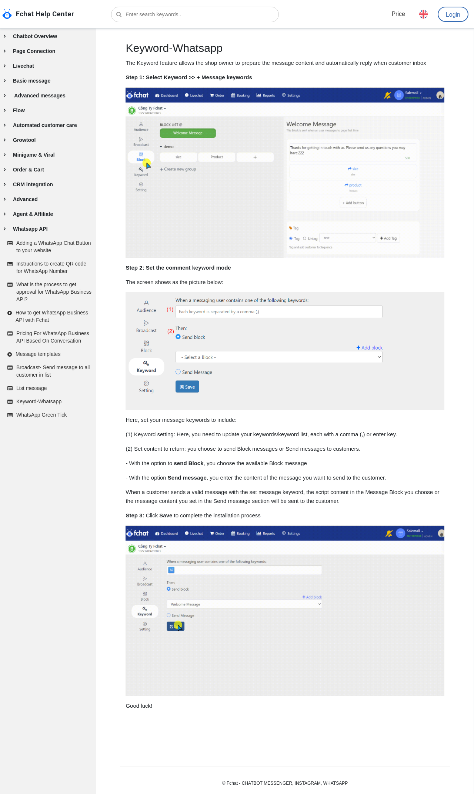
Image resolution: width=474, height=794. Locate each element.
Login (453, 14)
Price (398, 14)
